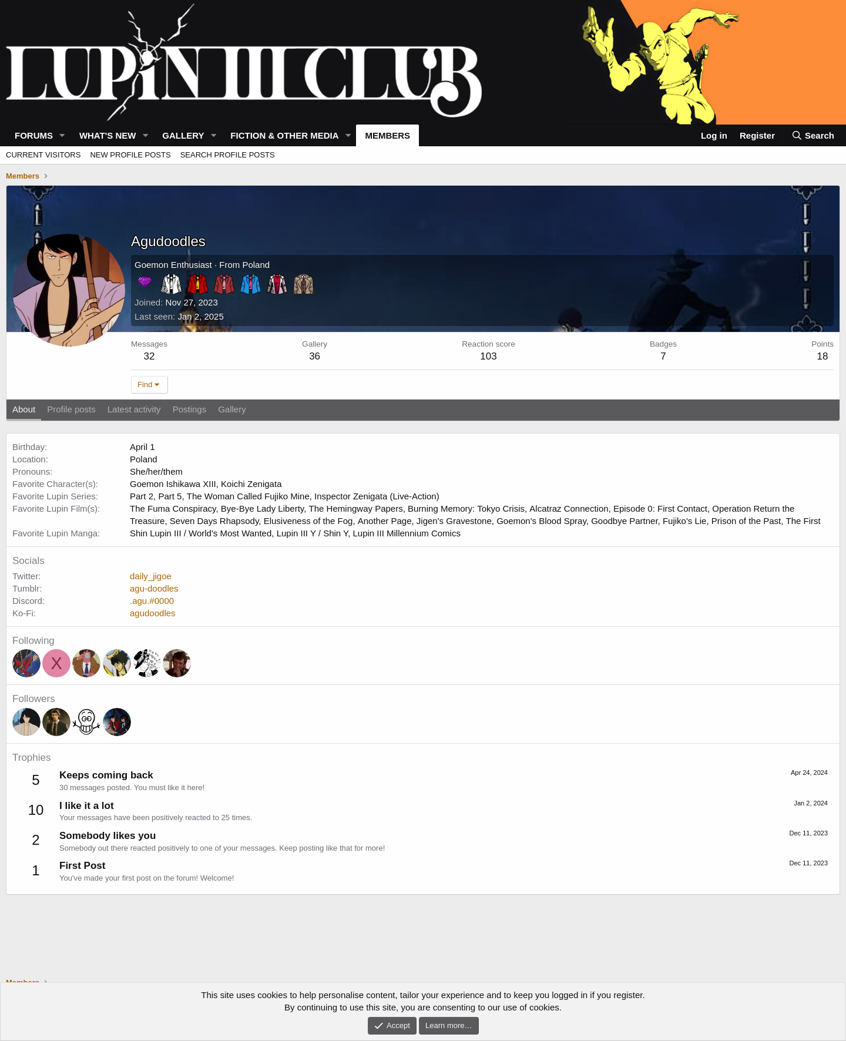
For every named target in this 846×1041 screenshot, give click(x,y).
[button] (62, 135)
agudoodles (153, 613)
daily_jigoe (151, 576)
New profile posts (130, 154)
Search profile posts (227, 154)
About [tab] (23, 409)
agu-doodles (154, 588)
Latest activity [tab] (134, 409)
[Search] (812, 135)
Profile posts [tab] (71, 409)
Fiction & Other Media (284, 135)
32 (149, 356)
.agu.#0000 (152, 601)
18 (822, 356)
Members (387, 135)
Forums (34, 135)
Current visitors (43, 154)
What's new (107, 135)
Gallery (183, 135)
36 (314, 356)
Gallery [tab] (232, 409)
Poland (256, 265)
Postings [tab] (190, 409)
